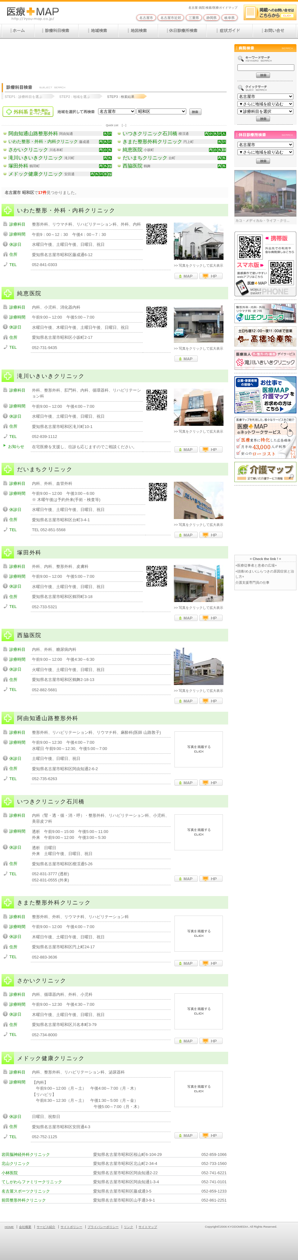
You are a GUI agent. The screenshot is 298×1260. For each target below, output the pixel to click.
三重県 (194, 18)
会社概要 (25, 1227)
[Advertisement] (115, 58)
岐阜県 (229, 18)
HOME (9, 1227)
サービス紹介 (46, 1227)
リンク (128, 1227)
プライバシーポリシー (103, 1227)
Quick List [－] (116, 125)
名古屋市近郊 (170, 18)
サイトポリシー (71, 1227)
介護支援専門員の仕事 (252, 582)
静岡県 (211, 18)
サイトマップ (147, 1227)
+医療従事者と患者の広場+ (256, 565)
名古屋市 (146, 18)
